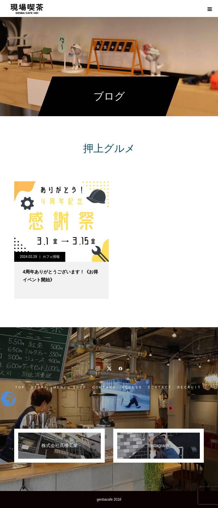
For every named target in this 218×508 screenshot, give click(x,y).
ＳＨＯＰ (79, 387)
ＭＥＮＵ (60, 387)
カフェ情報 (51, 257)
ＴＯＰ (19, 387)
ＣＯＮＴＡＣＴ (159, 387)
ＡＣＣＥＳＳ (131, 387)
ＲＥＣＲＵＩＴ (189, 387)
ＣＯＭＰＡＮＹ (104, 387)
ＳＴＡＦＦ (38, 387)
